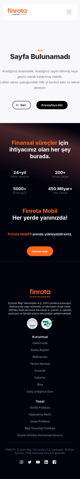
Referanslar (40, 357)
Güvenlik (39, 370)
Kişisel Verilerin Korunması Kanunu (40, 435)
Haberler (40, 377)
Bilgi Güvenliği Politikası (40, 428)
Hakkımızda (40, 343)
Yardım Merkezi (40, 363)
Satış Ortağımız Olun (40, 391)
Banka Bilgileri (40, 350)
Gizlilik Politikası (40, 407)
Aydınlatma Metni (40, 414)
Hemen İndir (40, 251)
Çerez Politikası (40, 421)
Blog (40, 384)
